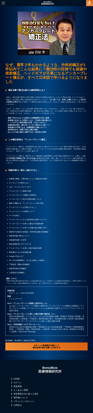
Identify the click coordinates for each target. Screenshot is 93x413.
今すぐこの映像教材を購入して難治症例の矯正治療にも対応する (46, 346)
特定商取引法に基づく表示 (26, 394)
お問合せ (18, 405)
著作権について (21, 398)
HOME (17, 379)
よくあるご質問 (21, 390)
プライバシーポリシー (24, 401)
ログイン (18, 383)
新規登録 (18, 386)
